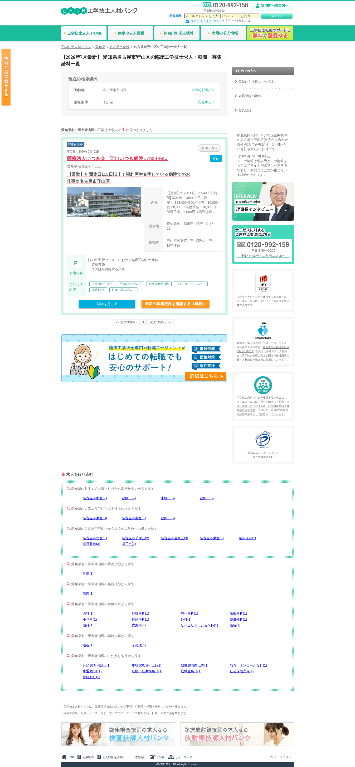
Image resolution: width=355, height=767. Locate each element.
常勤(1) (88, 573)
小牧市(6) (168, 498)
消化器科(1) (189, 613)
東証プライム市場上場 (273, 300)
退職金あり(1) (191, 671)
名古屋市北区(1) (95, 538)
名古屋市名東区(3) (174, 538)
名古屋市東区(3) (95, 518)
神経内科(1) (140, 619)
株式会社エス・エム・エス (268, 342)
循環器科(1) (238, 613)
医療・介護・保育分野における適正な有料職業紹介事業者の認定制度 (263, 405)
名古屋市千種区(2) (135, 538)
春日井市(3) (91, 544)
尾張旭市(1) (247, 538)
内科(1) (88, 613)
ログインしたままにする (204, 21)
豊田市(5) (207, 498)
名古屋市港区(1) (134, 518)
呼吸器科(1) (140, 613)
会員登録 (245, 110)
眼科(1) (88, 625)
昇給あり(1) (91, 677)
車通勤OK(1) (92, 671)
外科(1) (186, 619)
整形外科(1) (238, 619)
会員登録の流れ (250, 96)
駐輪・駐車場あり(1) (147, 671)
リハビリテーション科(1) (199, 625)
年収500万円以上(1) (146, 665)
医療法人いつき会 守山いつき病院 (117, 158)
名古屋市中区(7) (95, 498)
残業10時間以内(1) (195, 665)
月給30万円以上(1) (97, 665)
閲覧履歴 (175, 16)
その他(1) (139, 645)
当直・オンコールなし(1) (248, 665)
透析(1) (235, 625)
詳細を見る (107, 304)
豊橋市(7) (129, 498)
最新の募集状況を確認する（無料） (175, 304)
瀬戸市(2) (129, 544)
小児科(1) (90, 619)
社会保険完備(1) (242, 671)
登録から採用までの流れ (256, 82)
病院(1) (88, 593)
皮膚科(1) (139, 625)
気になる (209, 148)
